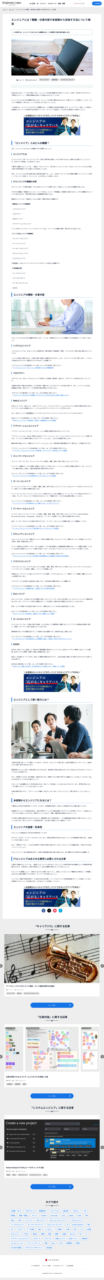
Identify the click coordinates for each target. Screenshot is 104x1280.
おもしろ (73, 1234)
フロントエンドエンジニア (57, 1220)
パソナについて (77, 3)
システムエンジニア (76, 1220)
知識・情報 (61, 3)
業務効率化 (42, 1211)
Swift (79, 1216)
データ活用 (30, 1229)
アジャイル (47, 1238)
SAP (75, 1229)
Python (44, 1216)
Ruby (12, 1220)
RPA (88, 1225)
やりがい (26, 1234)
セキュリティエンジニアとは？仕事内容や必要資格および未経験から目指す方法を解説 (40, 556)
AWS (39, 1229)
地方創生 (49, 1248)
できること (76, 1211)
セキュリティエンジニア (55, 1225)
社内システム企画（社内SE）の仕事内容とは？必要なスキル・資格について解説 (38, 666)
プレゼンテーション (17, 1243)
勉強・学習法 (23, 1216)
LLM (60, 1243)
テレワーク (29, 1220)
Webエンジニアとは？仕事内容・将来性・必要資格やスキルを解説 (34, 420)
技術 (49, 1234)
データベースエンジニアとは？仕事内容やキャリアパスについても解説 (35, 528)
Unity (53, 1243)
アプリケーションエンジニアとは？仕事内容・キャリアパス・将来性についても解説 (40, 450)
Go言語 (88, 1229)
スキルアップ (51, 3)
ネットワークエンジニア (35, 1225)
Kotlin (71, 1216)
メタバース (36, 1238)
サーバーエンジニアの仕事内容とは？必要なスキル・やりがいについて (35, 503)
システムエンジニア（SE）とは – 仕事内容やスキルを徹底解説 (33, 368)
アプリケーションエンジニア (20, 1238)
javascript (54, 1216)
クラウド (20, 1229)
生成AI (78, 1243)
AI (67, 1225)
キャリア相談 (47, 1265)
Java (63, 1216)
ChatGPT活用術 (16, 1248)
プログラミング (30, 1211)
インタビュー (49, 1229)
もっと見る (52, 1005)
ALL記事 (32, 3)
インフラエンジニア (17, 1225)
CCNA (68, 1229)
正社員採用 (70, 1265)
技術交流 (84, 1238)
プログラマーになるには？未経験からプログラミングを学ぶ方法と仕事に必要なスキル (40, 395)
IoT (12, 1229)
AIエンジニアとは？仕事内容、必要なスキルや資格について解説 (33, 614)
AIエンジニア (41, 1220)
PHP (86, 1216)
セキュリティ (15, 1234)
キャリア (43, 3)
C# (81, 1229)
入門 (85, 1211)
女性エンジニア (60, 1238)
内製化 (60, 1229)
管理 (56, 1234)
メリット (34, 1216)
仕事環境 (69, 1243)
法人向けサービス (59, 1265)
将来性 (13, 1216)
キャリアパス (54, 1211)
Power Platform (77, 1225)
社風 (45, 1243)
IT (86, 1234)
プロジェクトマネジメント (34, 1248)
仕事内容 (66, 1211)
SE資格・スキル (16, 1211)
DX (37, 3)
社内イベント (73, 1238)
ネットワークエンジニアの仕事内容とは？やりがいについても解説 (34, 476)
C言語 (64, 1234)
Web (20, 1220)
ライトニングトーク (34, 1243)
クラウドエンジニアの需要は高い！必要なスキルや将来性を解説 (33, 588)
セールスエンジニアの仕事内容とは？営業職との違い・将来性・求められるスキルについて (42, 639)
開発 (42, 1234)
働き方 (35, 1234)
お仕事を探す (36, 1265)
